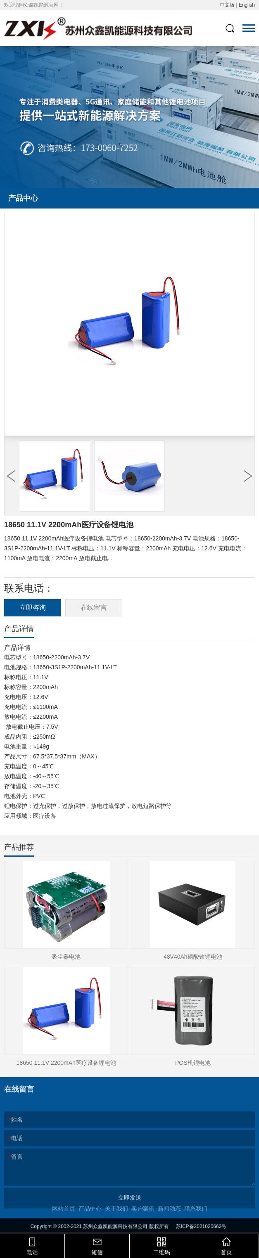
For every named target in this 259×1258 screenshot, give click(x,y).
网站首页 (63, 1218)
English (247, 5)
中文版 (227, 5)
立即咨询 (32, 607)
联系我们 (195, 1218)
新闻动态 (169, 1218)
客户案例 (142, 1218)
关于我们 (116, 1218)
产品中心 (90, 1218)
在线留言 (94, 607)
